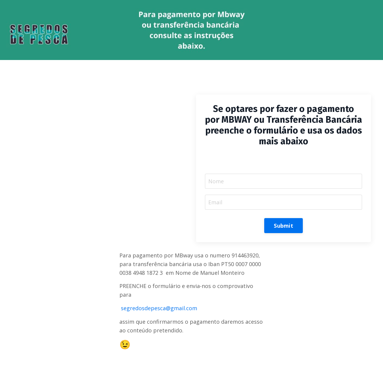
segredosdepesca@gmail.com (159, 308)
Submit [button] (283, 225)
